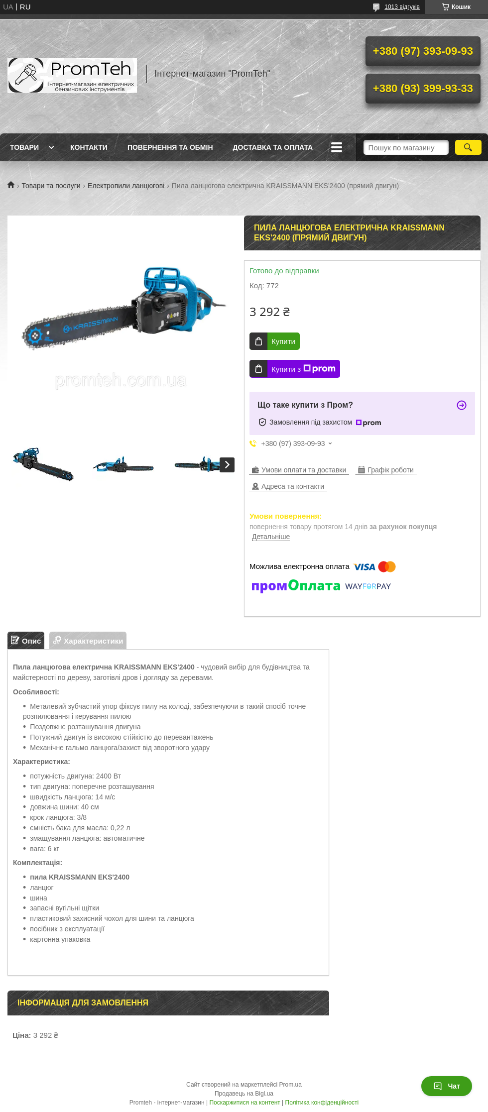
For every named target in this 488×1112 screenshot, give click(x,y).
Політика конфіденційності (322, 1102)
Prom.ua (290, 1084)
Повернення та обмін (170, 147)
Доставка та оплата (273, 147)
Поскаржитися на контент (244, 1102)
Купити (283, 341)
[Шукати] (468, 147)
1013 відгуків (402, 6)
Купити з (303, 368)
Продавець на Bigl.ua (244, 1093)
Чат (446, 1086)
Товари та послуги (50, 186)
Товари (24, 147)
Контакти (89, 147)
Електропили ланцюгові (126, 186)
